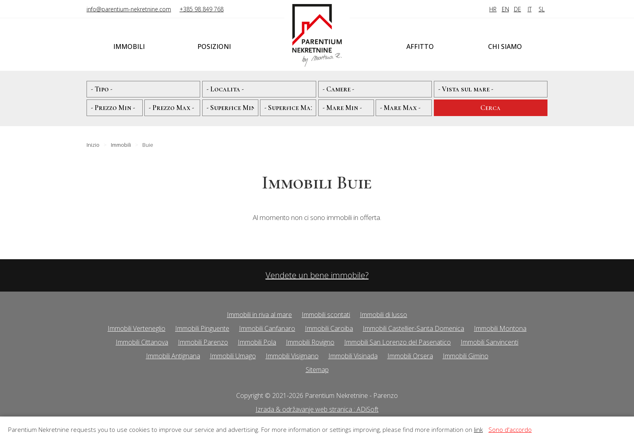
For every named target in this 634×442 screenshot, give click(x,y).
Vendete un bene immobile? (317, 275)
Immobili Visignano (292, 355)
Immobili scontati (326, 314)
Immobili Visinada (353, 355)
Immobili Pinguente (202, 328)
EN (505, 9)
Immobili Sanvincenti (489, 342)
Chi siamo (505, 46)
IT (530, 9)
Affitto (420, 46)
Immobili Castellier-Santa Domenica (413, 328)
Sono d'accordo (510, 429)
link (478, 429)
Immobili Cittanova (142, 342)
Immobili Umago (233, 355)
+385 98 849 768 (202, 9)
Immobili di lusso (383, 314)
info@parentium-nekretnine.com (129, 9)
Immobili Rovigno (310, 342)
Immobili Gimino (465, 355)
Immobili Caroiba (329, 328)
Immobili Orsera (410, 355)
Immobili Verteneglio (136, 328)
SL (542, 9)
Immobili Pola (257, 342)
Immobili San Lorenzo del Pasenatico (397, 342)
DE (517, 9)
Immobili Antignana (173, 355)
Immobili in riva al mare (259, 314)
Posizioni (214, 46)
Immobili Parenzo (203, 342)
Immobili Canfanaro (267, 328)
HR (493, 9)
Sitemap (317, 369)
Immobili (129, 46)
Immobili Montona (500, 328)
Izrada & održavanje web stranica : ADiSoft (317, 409)
